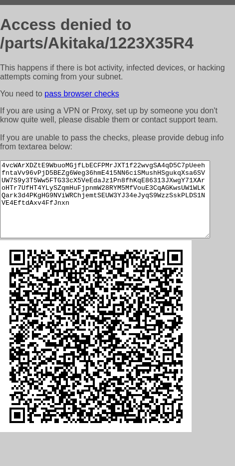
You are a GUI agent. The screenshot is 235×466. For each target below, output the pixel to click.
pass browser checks (81, 93)
